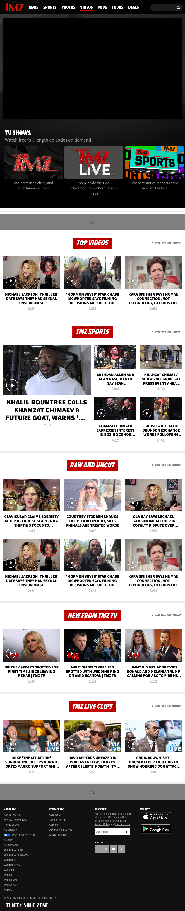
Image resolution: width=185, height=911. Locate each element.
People (8, 874)
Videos (86, 7)
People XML (11, 879)
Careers (53, 824)
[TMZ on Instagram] (121, 849)
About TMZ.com (13, 814)
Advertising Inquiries (60, 829)
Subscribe (126, 831)
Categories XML (13, 864)
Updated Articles (13, 849)
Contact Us (55, 814)
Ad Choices (10, 829)
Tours (117, 7)
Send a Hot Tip (57, 819)
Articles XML (11, 844)
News (33, 7)
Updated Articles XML (16, 854)
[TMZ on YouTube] (113, 849)
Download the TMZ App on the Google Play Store (156, 829)
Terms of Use (11, 824)
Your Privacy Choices (19, 834)
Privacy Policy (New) (15, 819)
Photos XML (11, 884)
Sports (49, 7)
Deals (133, 7)
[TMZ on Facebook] (98, 849)
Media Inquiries (57, 834)
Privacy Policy (102, 824)
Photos (68, 7)
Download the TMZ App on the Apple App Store (156, 816)
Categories (10, 859)
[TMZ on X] (105, 849)
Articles (8, 839)
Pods (102, 7)
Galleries (9, 869)
